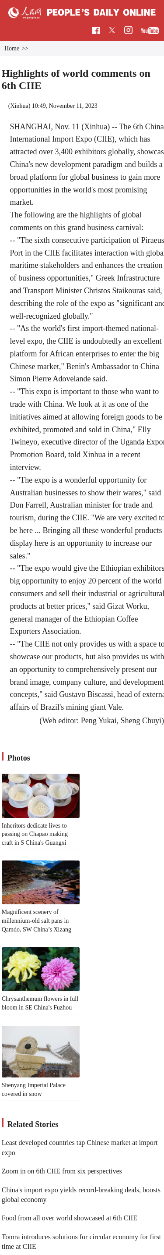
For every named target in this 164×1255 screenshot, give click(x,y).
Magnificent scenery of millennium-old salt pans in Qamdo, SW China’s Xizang (36, 920)
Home (11, 48)
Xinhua (19, 106)
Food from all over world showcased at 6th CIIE (69, 1218)
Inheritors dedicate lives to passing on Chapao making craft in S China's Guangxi (35, 834)
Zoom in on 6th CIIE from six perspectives (62, 1171)
